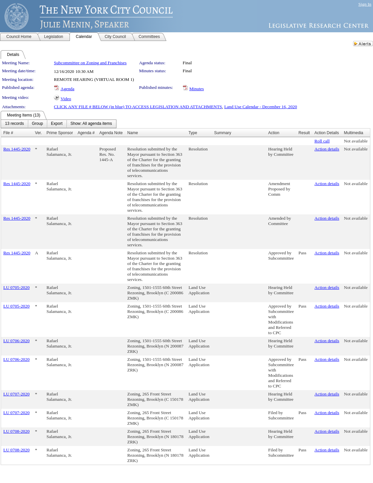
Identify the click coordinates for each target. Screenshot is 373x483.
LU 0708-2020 (16, 431)
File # (8, 132)
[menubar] (58, 124)
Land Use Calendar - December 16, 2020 (260, 106)
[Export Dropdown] (57, 124)
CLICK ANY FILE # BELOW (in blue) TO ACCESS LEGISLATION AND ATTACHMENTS (138, 106)
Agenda (67, 88)
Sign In (364, 4)
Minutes (196, 88)
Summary (222, 132)
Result (304, 132)
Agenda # (86, 132)
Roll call (322, 140)
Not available (356, 140)
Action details (326, 148)
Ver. (38, 132)
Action (273, 132)
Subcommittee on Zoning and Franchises (90, 62)
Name (132, 132)
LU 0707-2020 (16, 393)
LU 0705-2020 (16, 287)
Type (192, 132)
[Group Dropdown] (37, 124)
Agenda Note (111, 132)
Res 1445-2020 (16, 148)
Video (66, 98)
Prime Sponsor (60, 132)
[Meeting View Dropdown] (91, 124)
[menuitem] (14, 124)
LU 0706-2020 (16, 340)
